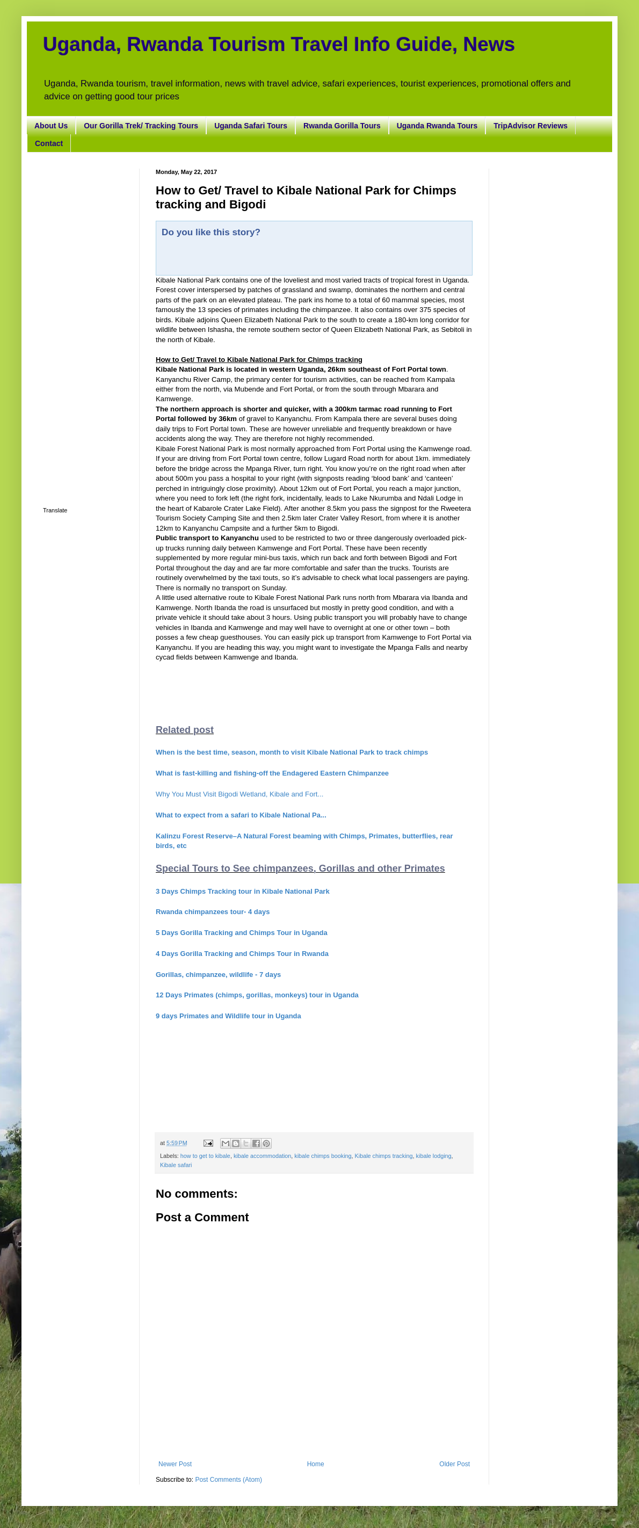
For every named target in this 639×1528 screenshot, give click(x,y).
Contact (49, 143)
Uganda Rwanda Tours (437, 125)
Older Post (454, 1464)
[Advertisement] (83, 330)
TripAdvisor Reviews (530, 125)
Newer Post (175, 1464)
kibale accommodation (262, 1156)
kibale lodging (434, 1156)
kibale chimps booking (322, 1156)
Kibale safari (176, 1165)
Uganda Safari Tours (250, 125)
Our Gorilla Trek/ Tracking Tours (141, 125)
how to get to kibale (205, 1156)
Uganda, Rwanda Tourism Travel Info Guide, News (279, 44)
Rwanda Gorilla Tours (342, 125)
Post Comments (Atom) (228, 1479)
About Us (51, 125)
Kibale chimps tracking (384, 1156)
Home (315, 1464)
